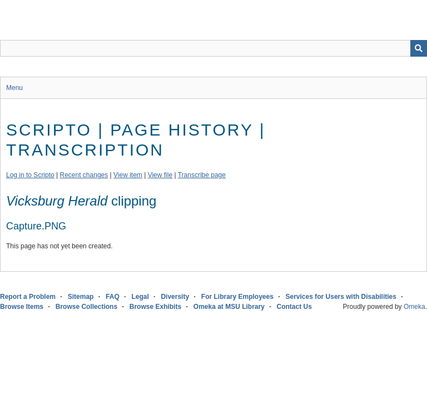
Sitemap (81, 297)
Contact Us (294, 307)
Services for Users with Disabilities (341, 297)
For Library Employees (237, 297)
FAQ (113, 297)
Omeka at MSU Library (229, 307)
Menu (14, 88)
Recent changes (84, 175)
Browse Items (21, 307)
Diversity (175, 297)
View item (127, 175)
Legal (139, 297)
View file (160, 175)
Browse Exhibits (155, 307)
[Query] (213, 48)
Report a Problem (28, 297)
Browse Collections (86, 307)
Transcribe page (202, 175)
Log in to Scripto (30, 175)
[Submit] (418, 48)
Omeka (414, 307)
